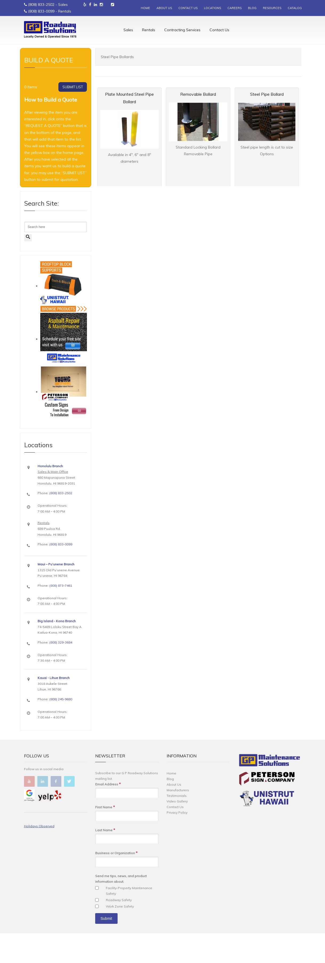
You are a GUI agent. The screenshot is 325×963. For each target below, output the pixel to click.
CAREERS (234, 8)
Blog (170, 809)
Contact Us (219, 30)
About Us (174, 814)
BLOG (252, 8)
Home (28, 67)
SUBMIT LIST (72, 117)
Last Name (105, 860)
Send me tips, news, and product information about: (121, 908)
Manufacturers (178, 820)
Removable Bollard (198, 124)
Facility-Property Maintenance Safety (129, 920)
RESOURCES (272, 8)
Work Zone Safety (120, 936)
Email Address (108, 814)
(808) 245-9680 (60, 729)
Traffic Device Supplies (65, 67)
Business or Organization (116, 883)
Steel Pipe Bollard (267, 124)
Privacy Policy (177, 842)
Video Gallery (177, 831)
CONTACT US (188, 8)
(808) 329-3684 (60, 672)
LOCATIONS (212, 8)
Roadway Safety (119, 930)
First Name (105, 837)
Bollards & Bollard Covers (103, 67)
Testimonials (177, 826)
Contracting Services (182, 30)
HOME (145, 8)
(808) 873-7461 (60, 615)
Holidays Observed (39, 856)
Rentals (148, 30)
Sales (128, 30)
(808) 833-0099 (41, 11)
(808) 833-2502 (41, 4)
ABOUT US (164, 8)
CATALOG (295, 8)
